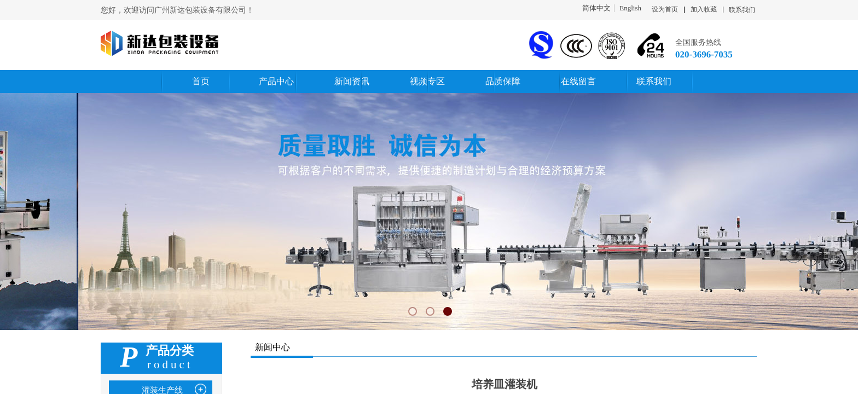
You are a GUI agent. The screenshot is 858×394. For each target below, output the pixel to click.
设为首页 (665, 9)
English (630, 8)
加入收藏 (704, 9)
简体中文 (596, 8)
